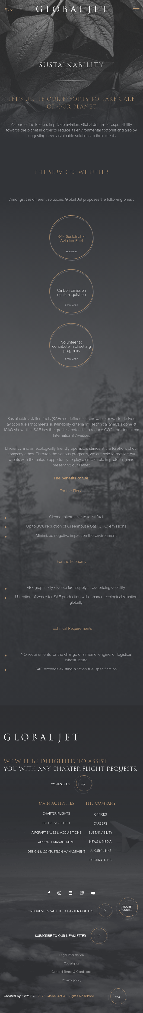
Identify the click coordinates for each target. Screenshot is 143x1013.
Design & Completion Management (56, 852)
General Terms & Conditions (71, 972)
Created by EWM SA (19, 996)
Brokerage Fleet (56, 823)
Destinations (100, 860)
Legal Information (71, 955)
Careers (100, 824)
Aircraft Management (56, 842)
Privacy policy (71, 980)
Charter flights (56, 814)
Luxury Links (100, 851)
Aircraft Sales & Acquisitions (56, 833)
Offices (100, 814)
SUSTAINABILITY (100, 833)
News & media (100, 842)
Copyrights (71, 963)
